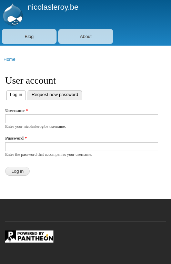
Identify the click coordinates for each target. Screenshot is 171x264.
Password (16, 138)
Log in (14, 94)
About (86, 36)
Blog (29, 36)
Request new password (54, 94)
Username (16, 110)
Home (9, 59)
